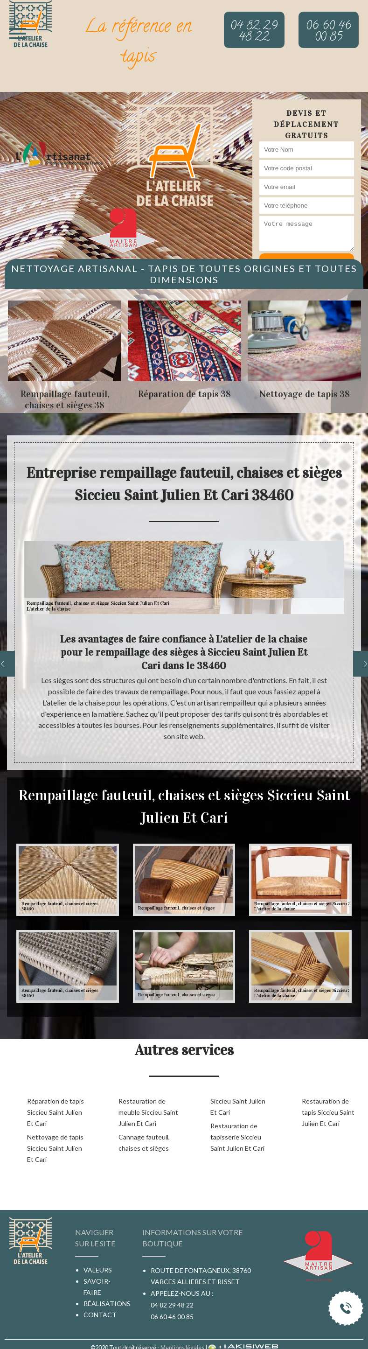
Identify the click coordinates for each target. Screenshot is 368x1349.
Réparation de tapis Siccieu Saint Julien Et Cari (55, 1112)
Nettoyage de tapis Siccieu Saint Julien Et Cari (55, 1148)
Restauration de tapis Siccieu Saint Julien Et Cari (328, 1112)
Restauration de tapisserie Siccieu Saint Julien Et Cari (237, 1137)
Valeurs (97, 1270)
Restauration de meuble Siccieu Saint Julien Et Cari (148, 1112)
